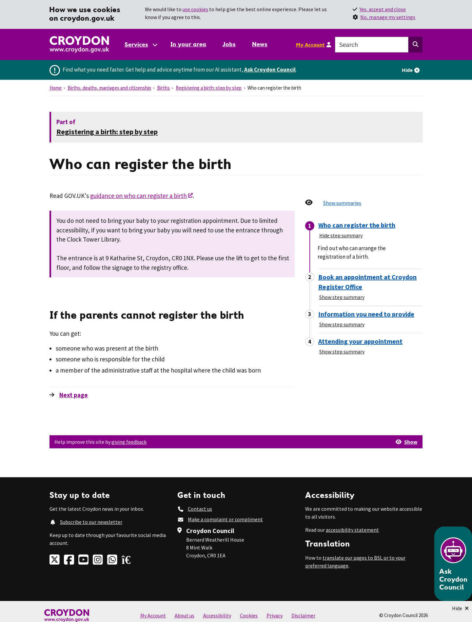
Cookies (249, 615)
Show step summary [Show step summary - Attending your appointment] (341, 351)
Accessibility (217, 615)
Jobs (229, 44)
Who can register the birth (356, 225)
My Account (310, 45)
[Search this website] (415, 45)
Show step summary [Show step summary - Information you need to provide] (341, 324)
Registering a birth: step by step (209, 88)
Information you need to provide (366, 314)
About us (184, 615)
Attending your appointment (360, 341)
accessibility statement (352, 529)
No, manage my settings (387, 17)
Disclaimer (303, 615)
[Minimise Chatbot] (460, 608)
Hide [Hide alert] (407, 70)
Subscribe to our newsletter (91, 522)
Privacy (274, 615)
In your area (188, 44)
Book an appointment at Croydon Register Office (367, 282)
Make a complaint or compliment (225, 519)
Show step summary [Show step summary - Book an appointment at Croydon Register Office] (341, 297)
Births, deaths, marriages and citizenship (109, 88)
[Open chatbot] (453, 563)
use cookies (195, 9)
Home (55, 88)
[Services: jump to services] (140, 44)
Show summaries (342, 203)
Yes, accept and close (383, 9)
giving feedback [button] (129, 442)
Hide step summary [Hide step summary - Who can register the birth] (341, 235)
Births (163, 88)
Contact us (200, 508)
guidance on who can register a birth (138, 196)
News (259, 44)
